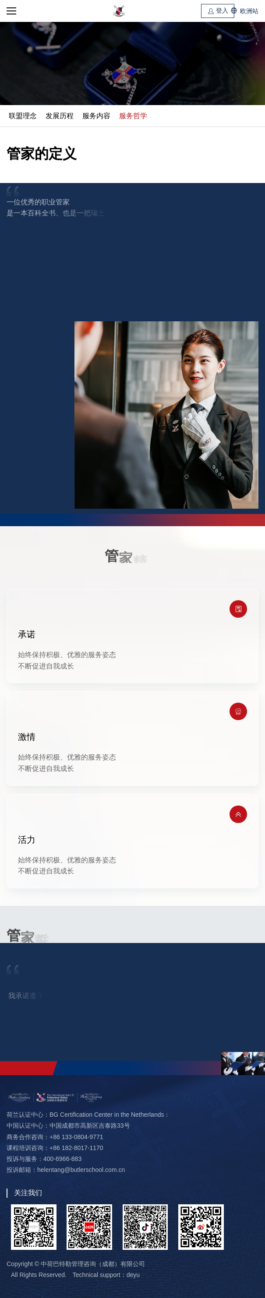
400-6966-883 (62, 1158)
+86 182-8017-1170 (76, 1147)
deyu (133, 1274)
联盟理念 (23, 116)
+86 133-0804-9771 (76, 1136)
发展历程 (60, 116)
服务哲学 (133, 116)
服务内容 (96, 116)
